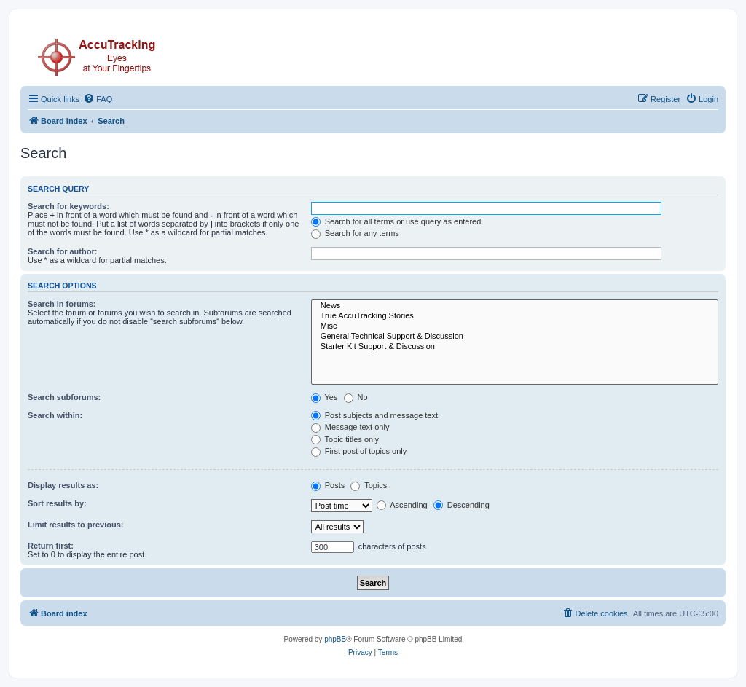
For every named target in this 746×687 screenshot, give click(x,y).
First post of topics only (359, 451)
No (356, 397)
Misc (515, 326)
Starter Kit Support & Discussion (515, 347)
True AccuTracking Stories (515, 316)
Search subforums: (64, 397)
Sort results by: (57, 503)
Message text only (350, 427)
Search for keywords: (68, 206)
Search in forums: (62, 303)
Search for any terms (355, 233)
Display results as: (63, 485)
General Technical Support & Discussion (515, 336)
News (515, 306)
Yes (324, 397)
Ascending (402, 504)
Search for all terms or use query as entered (396, 221)
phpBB (335, 639)
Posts (328, 485)
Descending (461, 504)
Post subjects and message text (374, 415)
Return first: (51, 545)
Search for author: (62, 251)
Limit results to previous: (75, 524)
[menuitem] (97, 99)
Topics (368, 485)
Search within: (55, 415)
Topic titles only (345, 439)
